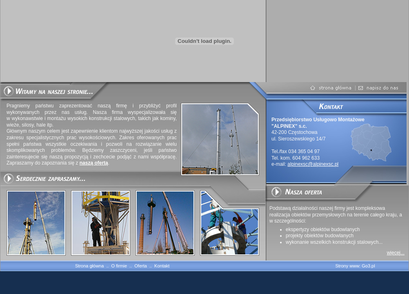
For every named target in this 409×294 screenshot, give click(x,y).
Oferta (140, 265)
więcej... (396, 253)
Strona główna (89, 265)
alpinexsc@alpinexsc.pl (312, 164)
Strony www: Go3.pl (355, 265)
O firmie (119, 265)
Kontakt (161, 265)
